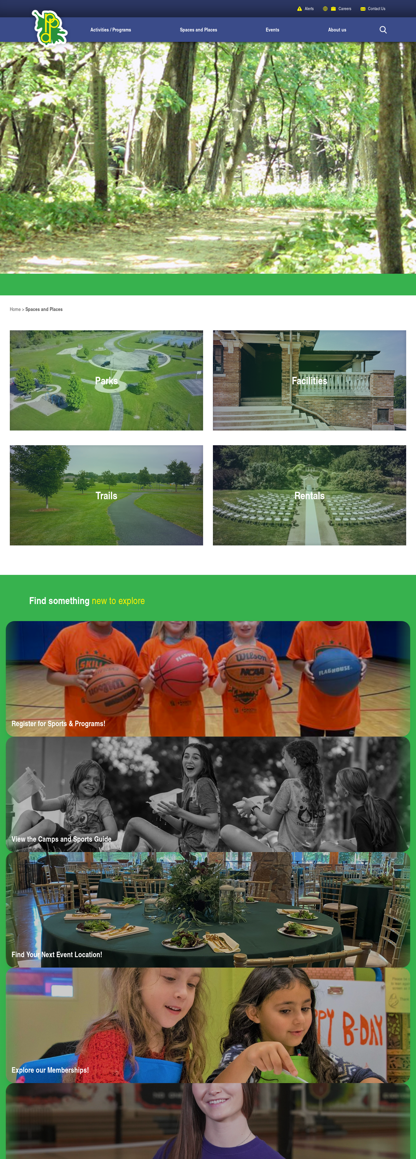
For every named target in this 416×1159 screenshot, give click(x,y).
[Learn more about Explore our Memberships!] (208, 1025)
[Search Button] (383, 29)
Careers (345, 8)
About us (337, 29)
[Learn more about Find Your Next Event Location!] (208, 910)
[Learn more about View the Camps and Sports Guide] (208, 794)
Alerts (309, 8)
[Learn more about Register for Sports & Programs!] (208, 679)
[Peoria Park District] (45, 29)
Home (15, 309)
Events (272, 29)
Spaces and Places (198, 29)
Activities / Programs (110, 29)
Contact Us (376, 8)
